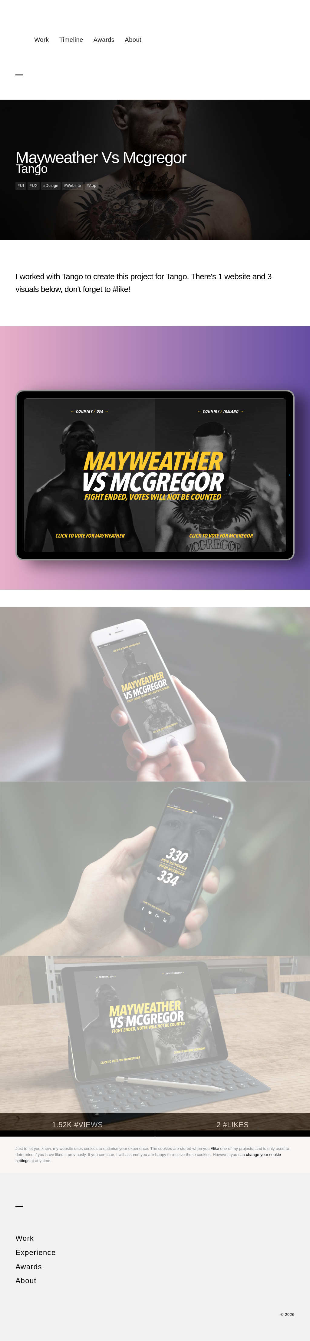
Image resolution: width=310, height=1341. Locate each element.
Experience (35, 1252)
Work (41, 39)
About (133, 39)
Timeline (71, 39)
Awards (104, 39)
